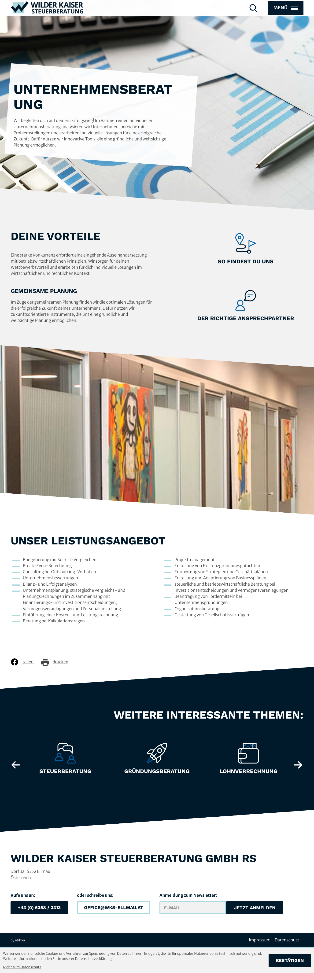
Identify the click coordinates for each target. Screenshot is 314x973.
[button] (39, 907)
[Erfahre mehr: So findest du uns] (245, 249)
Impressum (260, 940)
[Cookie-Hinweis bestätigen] (290, 960)
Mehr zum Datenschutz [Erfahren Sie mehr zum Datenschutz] (22, 967)
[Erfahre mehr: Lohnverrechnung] (248, 761)
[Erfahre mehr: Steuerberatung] (65, 761)
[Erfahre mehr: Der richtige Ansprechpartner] (245, 306)
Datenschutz (287, 940)
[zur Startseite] (47, 16)
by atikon (18, 940)
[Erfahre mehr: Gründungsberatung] (157, 761)
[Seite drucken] (58, 662)
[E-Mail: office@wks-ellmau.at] (113, 907)
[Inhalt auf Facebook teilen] (26, 662)
